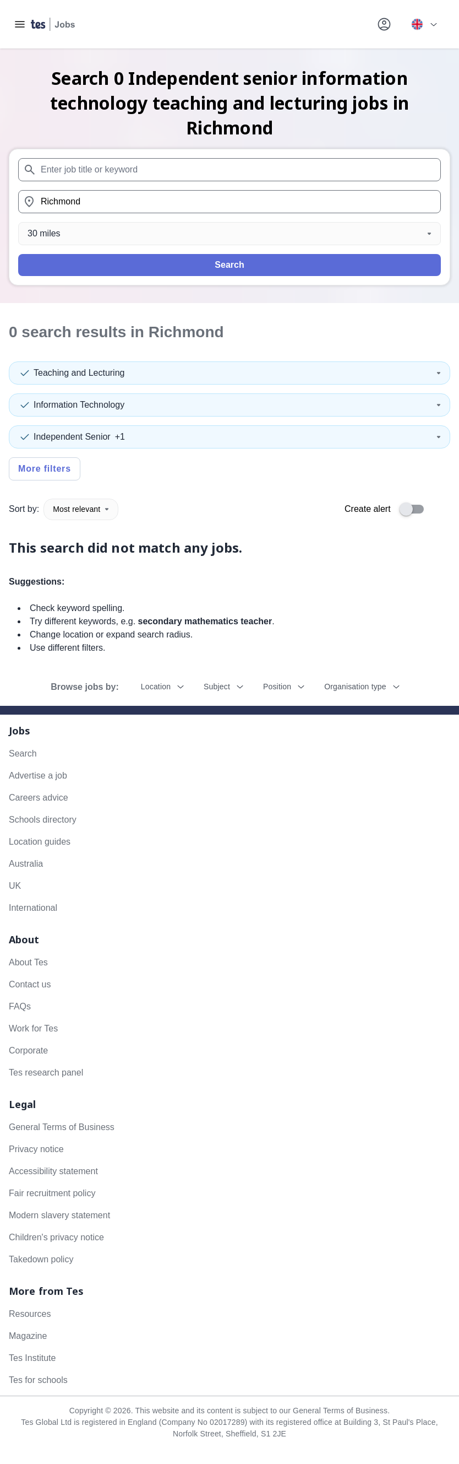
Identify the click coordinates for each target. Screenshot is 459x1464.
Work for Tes (33, 1028)
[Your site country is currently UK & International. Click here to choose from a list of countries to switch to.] (424, 24)
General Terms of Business (61, 1127)
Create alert (368, 509)
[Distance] (229, 233)
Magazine (28, 1336)
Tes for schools (38, 1380)
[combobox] (229, 169)
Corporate (28, 1050)
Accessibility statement (53, 1171)
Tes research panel (46, 1072)
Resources (30, 1314)
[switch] (415, 509)
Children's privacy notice (56, 1237)
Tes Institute (32, 1358)
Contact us (30, 984)
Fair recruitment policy (52, 1193)
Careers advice (38, 797)
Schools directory (42, 819)
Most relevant (81, 509)
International (33, 907)
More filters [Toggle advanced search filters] (44, 468)
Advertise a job (38, 775)
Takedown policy (41, 1259)
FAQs (20, 1006)
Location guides (39, 841)
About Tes (28, 962)
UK (15, 885)
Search (229, 264)
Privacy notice (36, 1149)
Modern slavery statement (59, 1215)
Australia (26, 863)
